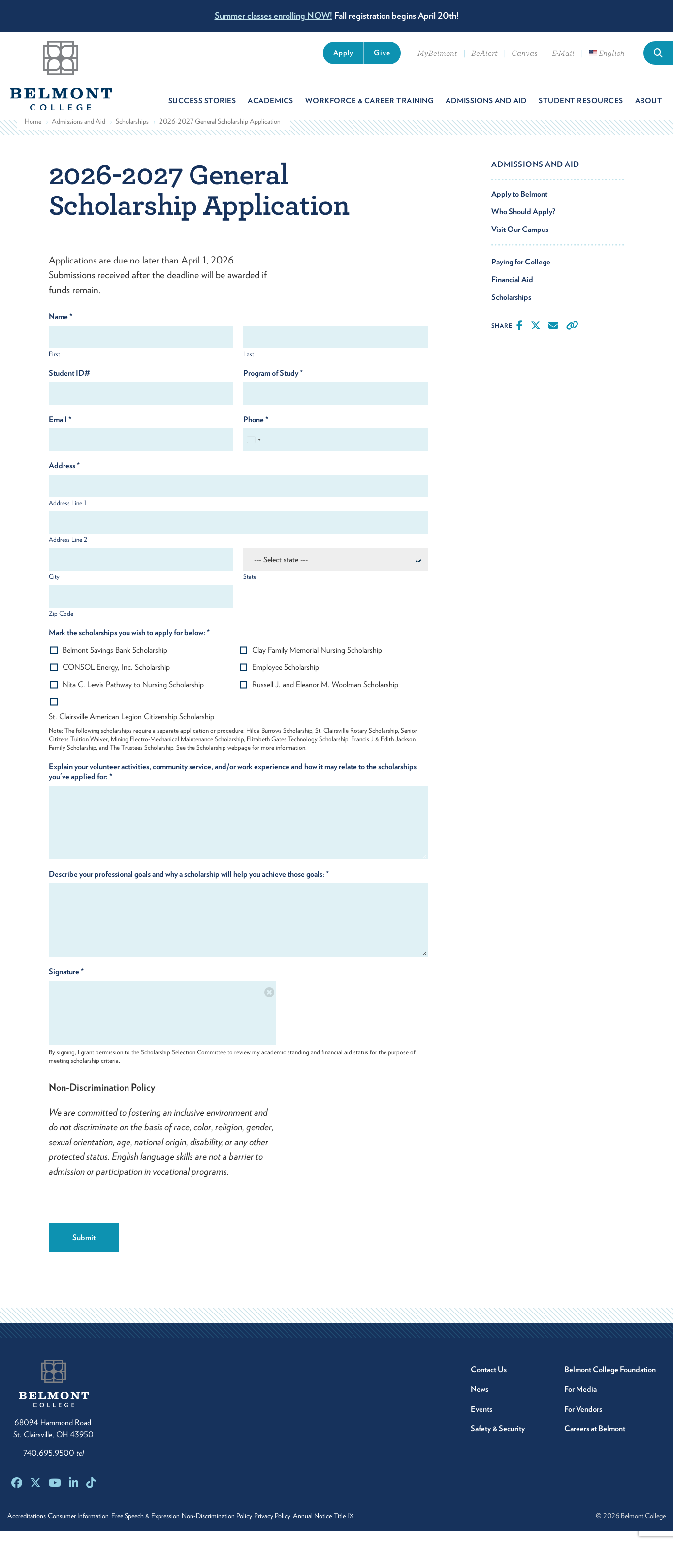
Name (60, 328)
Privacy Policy (307, 1528)
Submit (84, 1249)
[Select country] (253, 451)
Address (64, 477)
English (607, 53)
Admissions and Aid (78, 133)
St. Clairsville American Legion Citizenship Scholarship (131, 728)
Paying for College (520, 273)
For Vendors (583, 1420)
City (54, 588)
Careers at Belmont (594, 1440)
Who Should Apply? (523, 223)
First (54, 365)
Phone (255, 431)
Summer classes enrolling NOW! (273, 15)
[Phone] (335, 451)
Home (33, 133)
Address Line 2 (68, 552)
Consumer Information (87, 1528)
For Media (580, 1401)
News (479, 1401)
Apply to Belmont (519, 205)
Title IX (396, 1528)
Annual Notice (355, 1528)
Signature (66, 983)
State (249, 588)
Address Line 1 (67, 515)
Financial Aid (512, 291)
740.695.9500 (53, 1465)
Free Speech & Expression (162, 1528)
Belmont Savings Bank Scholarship (115, 661)
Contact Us (489, 1381)
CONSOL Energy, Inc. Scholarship (116, 679)
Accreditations (26, 1528)
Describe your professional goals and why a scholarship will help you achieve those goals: (189, 885)
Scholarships (132, 133)
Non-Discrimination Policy (243, 1528)
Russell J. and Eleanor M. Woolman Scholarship (325, 696)
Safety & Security (498, 1440)
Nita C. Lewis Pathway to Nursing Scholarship (133, 696)
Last (248, 365)
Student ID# (70, 385)
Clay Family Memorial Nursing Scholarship (317, 661)
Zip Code (61, 625)
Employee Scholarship (285, 679)
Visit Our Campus (519, 241)
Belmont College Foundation (610, 1381)
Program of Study (273, 385)
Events (481, 1420)
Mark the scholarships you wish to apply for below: (129, 644)
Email (60, 431)
